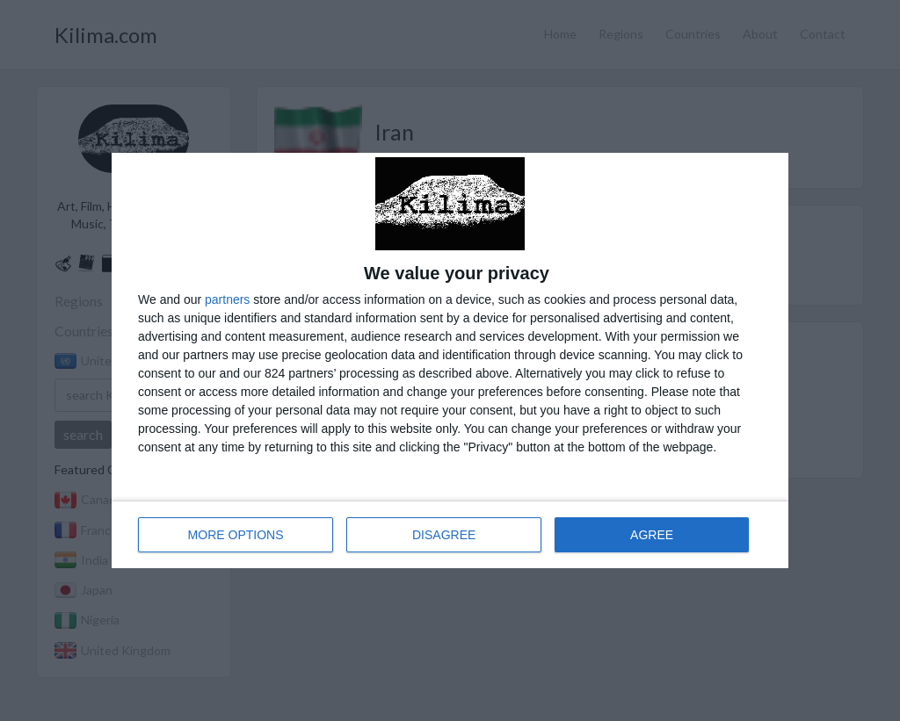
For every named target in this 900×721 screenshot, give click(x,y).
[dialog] (450, 360)
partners (227, 299)
